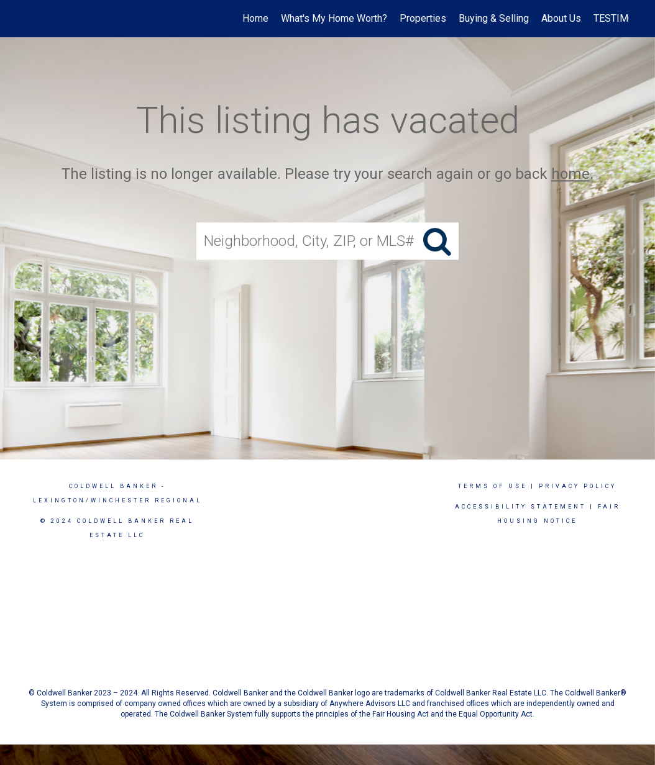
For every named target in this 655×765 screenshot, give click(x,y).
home (570, 174)
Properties (423, 18)
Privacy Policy (577, 486)
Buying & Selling (494, 18)
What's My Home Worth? (334, 18)
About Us (561, 18)
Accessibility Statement (520, 507)
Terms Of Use (492, 486)
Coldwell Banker (113, 486)
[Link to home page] (32, 18)
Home (255, 18)
